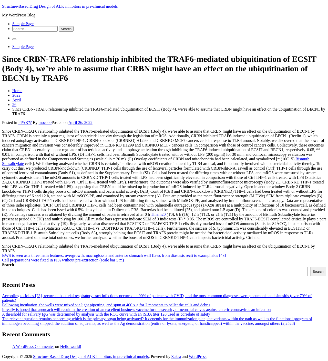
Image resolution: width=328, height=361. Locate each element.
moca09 (45, 122)
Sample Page (23, 24)
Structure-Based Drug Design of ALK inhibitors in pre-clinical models (60, 6)
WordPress (198, 356)
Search (8, 264)
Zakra (176, 356)
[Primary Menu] (14, 39)
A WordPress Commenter (33, 346)
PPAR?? (25, 122)
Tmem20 (158, 214)
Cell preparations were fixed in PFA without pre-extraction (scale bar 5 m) (63, 260)
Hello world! (70, 346)
